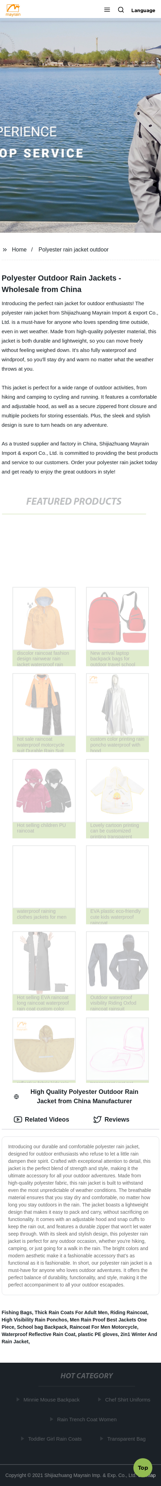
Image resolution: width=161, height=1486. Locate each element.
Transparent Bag (127, 1439)
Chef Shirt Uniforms (128, 1400)
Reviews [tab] (111, 1119)
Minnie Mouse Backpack (52, 1400)
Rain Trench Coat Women (87, 1419)
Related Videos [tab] (41, 1119)
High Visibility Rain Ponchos (34, 1320)
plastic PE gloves (98, 1334)
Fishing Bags (17, 1312)
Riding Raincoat (128, 1312)
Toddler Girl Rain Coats (55, 1439)
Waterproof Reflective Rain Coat (38, 1334)
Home (19, 250)
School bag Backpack (42, 1327)
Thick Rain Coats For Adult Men (71, 1312)
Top (143, 1468)
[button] (107, 10)
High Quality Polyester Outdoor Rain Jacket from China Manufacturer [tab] (76, 1096)
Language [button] (143, 10)
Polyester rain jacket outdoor (74, 250)
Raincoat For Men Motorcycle (103, 1327)
